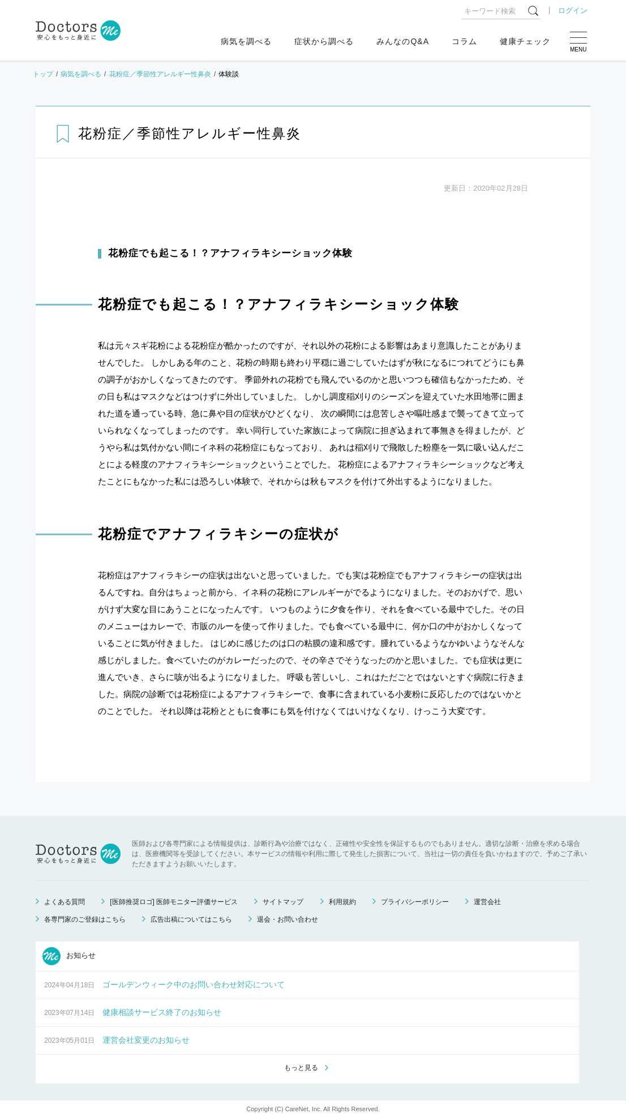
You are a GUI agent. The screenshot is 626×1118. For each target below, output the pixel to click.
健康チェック (525, 41)
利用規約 (342, 902)
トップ (43, 74)
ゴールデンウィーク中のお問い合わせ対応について (193, 984)
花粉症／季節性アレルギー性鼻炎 (160, 74)
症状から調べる (324, 41)
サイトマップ (283, 902)
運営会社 (487, 902)
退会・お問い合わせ (287, 919)
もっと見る (301, 1068)
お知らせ (69, 956)
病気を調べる (246, 41)
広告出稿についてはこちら (191, 919)
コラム (464, 41)
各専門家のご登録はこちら (85, 919)
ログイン (573, 10)
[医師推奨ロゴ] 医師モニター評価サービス (174, 902)
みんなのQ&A (402, 41)
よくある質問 (64, 902)
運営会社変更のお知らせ (146, 1039)
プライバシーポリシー (415, 902)
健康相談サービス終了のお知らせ (161, 1012)
